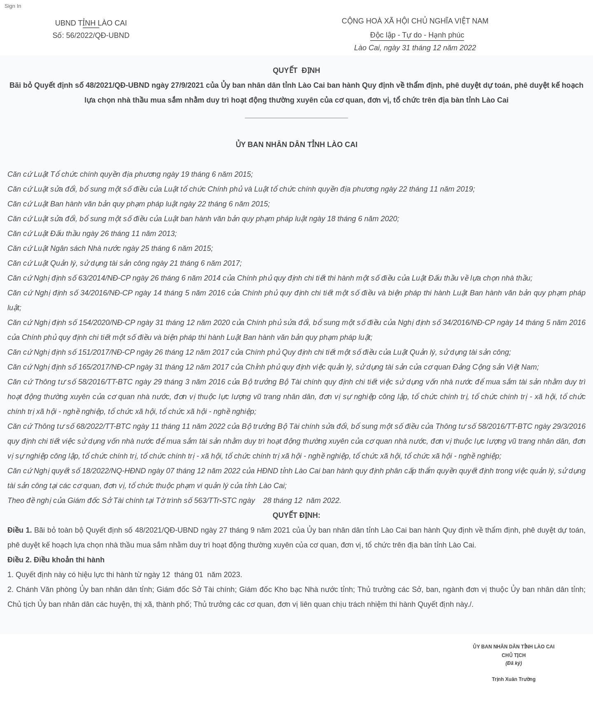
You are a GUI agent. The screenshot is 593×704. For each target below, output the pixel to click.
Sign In (13, 6)
